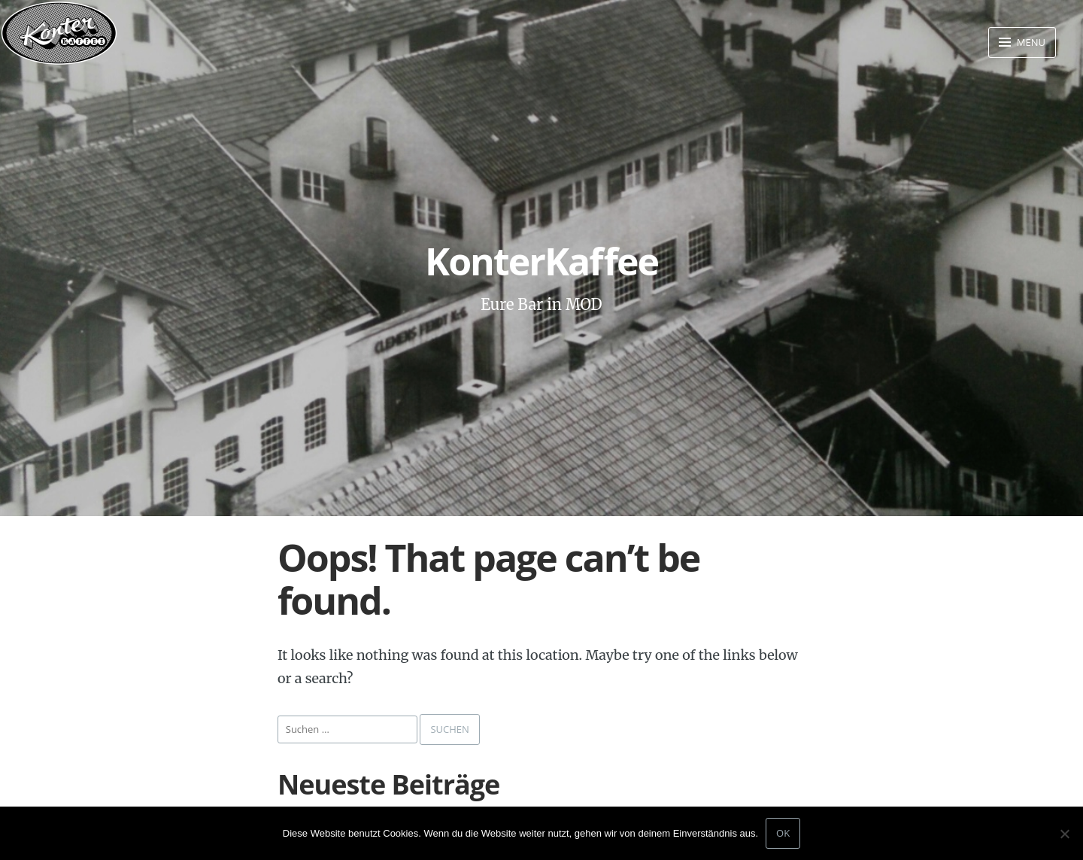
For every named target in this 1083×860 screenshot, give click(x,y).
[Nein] (1064, 833)
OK (783, 833)
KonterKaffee (541, 261)
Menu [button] (1029, 42)
